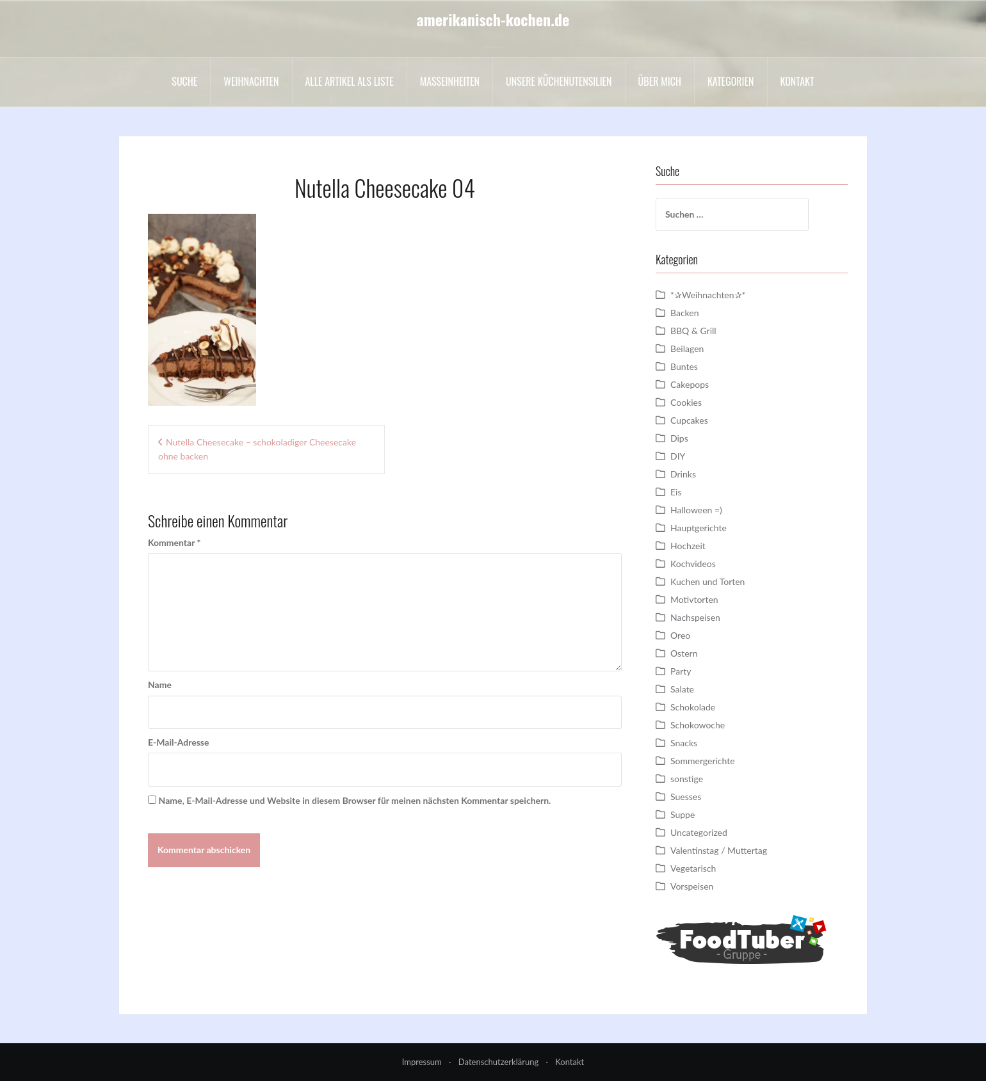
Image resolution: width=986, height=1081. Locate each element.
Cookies (686, 402)
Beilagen (687, 348)
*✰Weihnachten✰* (708, 294)
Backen (684, 312)
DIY (677, 456)
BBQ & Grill (693, 330)
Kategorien (730, 81)
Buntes (684, 366)
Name (160, 684)
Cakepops (689, 384)
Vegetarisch (693, 868)
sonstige (686, 778)
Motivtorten (694, 599)
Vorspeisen (691, 886)
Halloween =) (696, 509)
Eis (675, 491)
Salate (682, 689)
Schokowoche (697, 724)
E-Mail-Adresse (178, 742)
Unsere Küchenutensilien (559, 81)
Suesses (685, 796)
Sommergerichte (702, 760)
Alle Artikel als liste (349, 81)
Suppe (682, 814)
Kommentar (174, 542)
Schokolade (692, 706)
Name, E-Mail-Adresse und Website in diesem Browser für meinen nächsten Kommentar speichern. (355, 800)
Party (680, 671)
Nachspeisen (695, 617)
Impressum (422, 1062)
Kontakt (797, 81)
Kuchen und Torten (707, 581)
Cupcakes (689, 420)
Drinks (683, 473)
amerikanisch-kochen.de (493, 19)
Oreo (680, 635)
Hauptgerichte (698, 527)
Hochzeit (688, 545)
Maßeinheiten (450, 81)
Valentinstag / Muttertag (718, 850)
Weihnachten (251, 81)
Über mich (659, 81)
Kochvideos (693, 563)
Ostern (683, 653)
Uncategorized (698, 832)
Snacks (683, 742)
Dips (679, 438)
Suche (184, 81)
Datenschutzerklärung (498, 1062)
